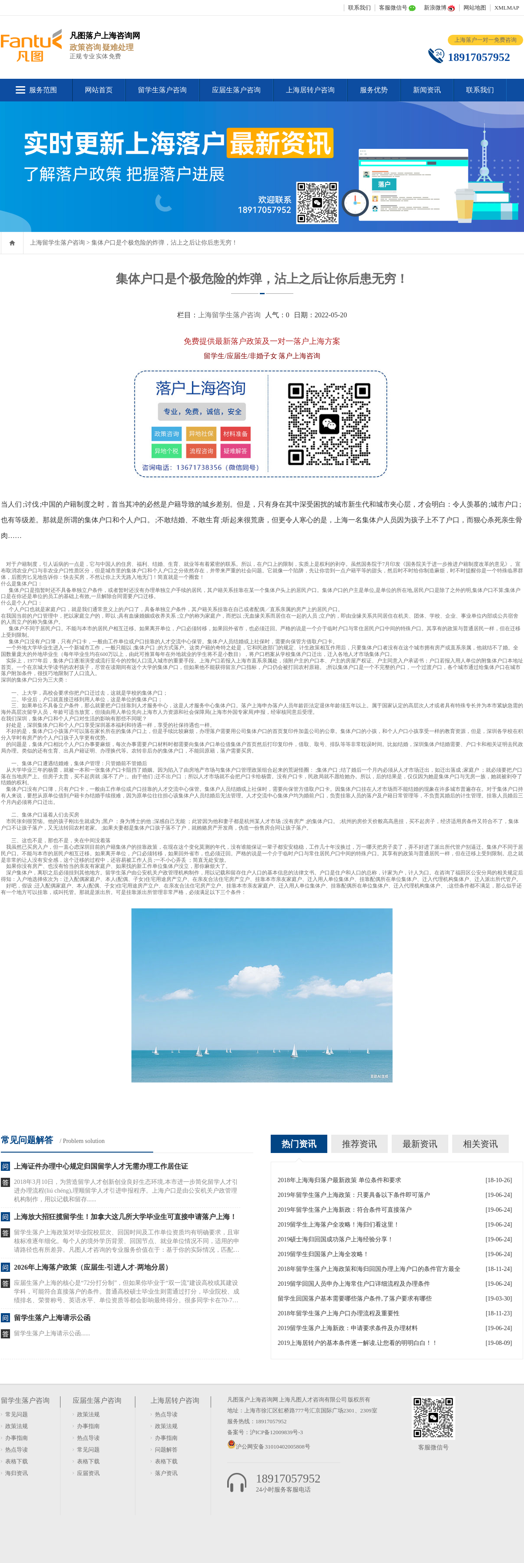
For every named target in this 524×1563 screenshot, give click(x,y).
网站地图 (475, 7)
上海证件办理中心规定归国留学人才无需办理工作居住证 (101, 1166)
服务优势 (374, 90)
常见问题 (16, 1414)
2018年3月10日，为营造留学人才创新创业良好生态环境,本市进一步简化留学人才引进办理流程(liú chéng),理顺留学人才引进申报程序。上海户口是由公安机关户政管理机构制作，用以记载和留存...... (126, 1191)
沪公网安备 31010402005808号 (273, 1446)
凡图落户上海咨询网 (252, 1399)
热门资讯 (299, 1144)
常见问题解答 (27, 1140)
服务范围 (43, 90)
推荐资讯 (359, 1144)
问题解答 (166, 1449)
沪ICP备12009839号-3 (276, 1432)
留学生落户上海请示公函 (52, 1317)
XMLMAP (506, 7)
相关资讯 (480, 1144)
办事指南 (16, 1438)
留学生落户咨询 (162, 90)
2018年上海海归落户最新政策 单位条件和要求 (339, 1180)
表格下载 (16, 1461)
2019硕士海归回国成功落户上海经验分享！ (335, 1239)
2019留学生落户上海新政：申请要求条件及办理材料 (348, 1328)
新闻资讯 (427, 90)
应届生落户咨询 (236, 90)
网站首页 (99, 90)
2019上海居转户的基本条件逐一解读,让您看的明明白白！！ (358, 1343)
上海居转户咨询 (310, 90)
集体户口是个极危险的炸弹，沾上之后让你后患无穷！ (164, 242)
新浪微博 (435, 7)
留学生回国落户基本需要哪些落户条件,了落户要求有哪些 (355, 1298)
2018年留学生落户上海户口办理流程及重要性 (339, 1313)
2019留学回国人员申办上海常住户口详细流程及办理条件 (354, 1284)
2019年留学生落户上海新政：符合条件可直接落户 (345, 1210)
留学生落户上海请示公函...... (52, 1333)
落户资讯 (166, 1473)
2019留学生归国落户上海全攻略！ (323, 1254)
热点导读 (16, 1449)
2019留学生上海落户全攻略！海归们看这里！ (339, 1224)
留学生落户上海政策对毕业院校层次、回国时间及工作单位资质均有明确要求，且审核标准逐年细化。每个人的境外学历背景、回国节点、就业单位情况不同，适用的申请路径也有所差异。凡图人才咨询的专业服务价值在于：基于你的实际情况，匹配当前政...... (126, 1241)
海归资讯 (16, 1473)
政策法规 (16, 1426)
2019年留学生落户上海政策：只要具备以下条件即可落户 (354, 1195)
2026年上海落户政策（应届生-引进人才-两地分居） (93, 1267)
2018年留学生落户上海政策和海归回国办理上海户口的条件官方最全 (369, 1269)
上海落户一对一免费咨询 (485, 40)
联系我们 (359, 7)
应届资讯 (88, 1473)
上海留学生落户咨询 (57, 242)
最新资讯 (420, 1144)
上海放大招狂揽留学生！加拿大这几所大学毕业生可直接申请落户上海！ (125, 1216)
